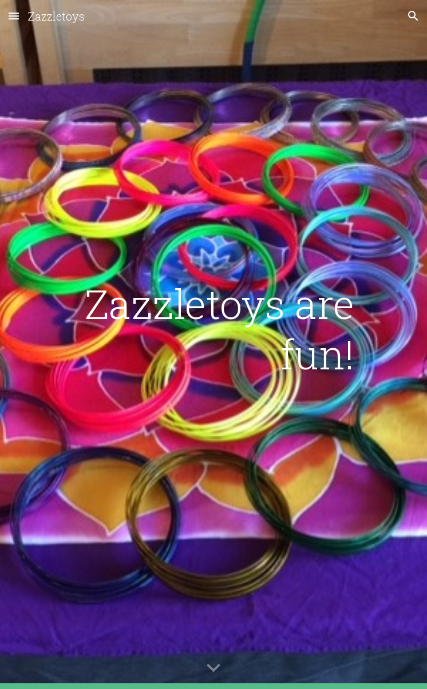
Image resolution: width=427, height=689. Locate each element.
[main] (213, 329)
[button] (13, 15)
